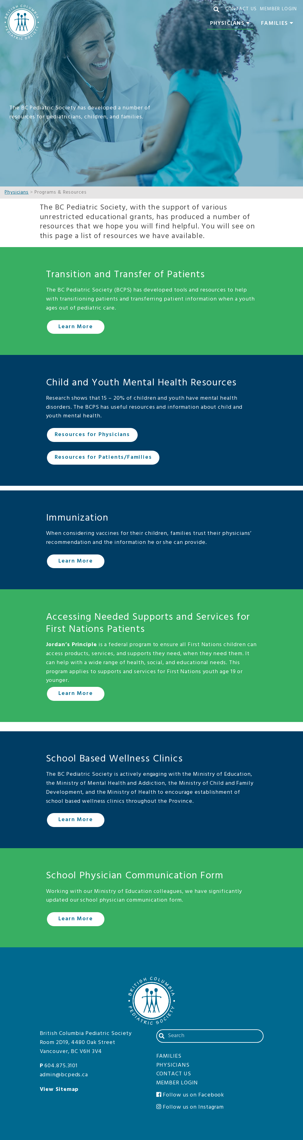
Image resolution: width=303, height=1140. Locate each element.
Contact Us (241, 9)
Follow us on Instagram (190, 1107)
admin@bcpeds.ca (64, 1074)
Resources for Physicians (92, 434)
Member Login (278, 9)
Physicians (231, 24)
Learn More (75, 326)
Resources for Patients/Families (103, 457)
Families (279, 24)
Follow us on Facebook (190, 1095)
